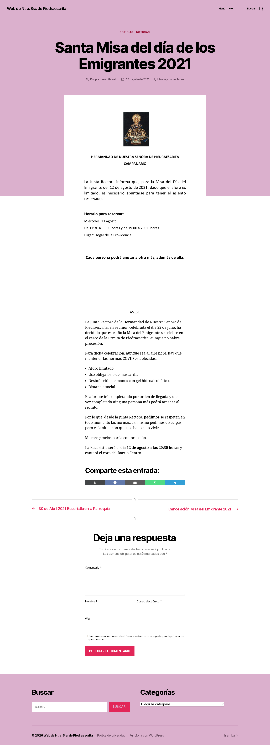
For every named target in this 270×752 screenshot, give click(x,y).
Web (88, 625)
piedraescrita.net (122, 79)
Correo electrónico (149, 608)
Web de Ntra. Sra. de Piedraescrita (39, 9)
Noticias (126, 32)
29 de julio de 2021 (155, 79)
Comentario (93, 574)
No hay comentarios (137, 86)
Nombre (91, 608)
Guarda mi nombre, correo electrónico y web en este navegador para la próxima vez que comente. (136, 644)
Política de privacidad (113, 742)
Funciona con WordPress (150, 742)
